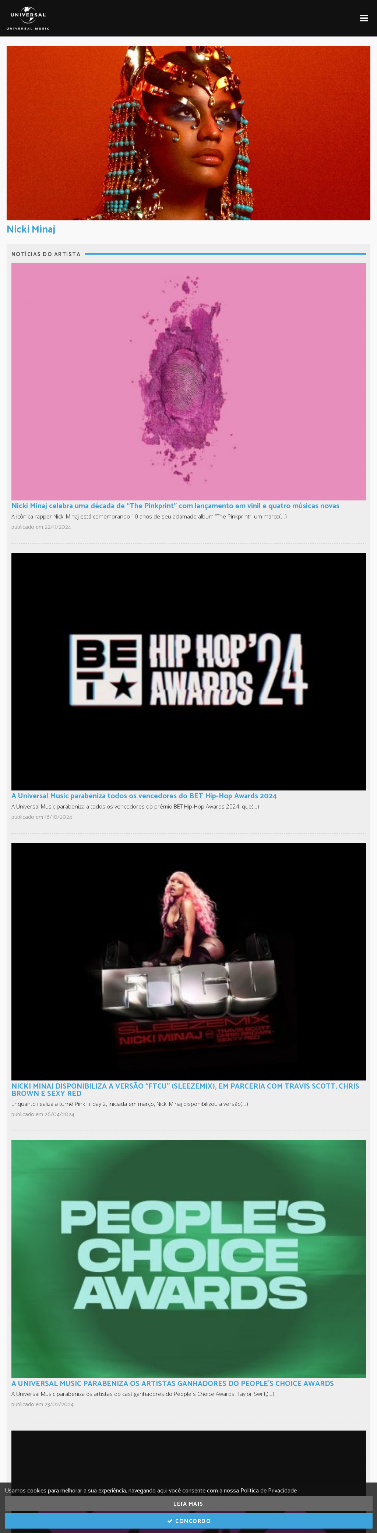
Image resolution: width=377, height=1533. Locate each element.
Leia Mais (188, 1504)
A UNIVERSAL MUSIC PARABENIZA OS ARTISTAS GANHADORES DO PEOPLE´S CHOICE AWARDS (172, 1384)
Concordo (188, 1521)
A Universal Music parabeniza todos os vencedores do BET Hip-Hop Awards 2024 (144, 796)
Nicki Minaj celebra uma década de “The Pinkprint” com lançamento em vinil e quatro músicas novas (175, 506)
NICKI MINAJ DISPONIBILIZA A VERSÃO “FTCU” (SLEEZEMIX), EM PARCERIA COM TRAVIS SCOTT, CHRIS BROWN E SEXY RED (185, 1090)
